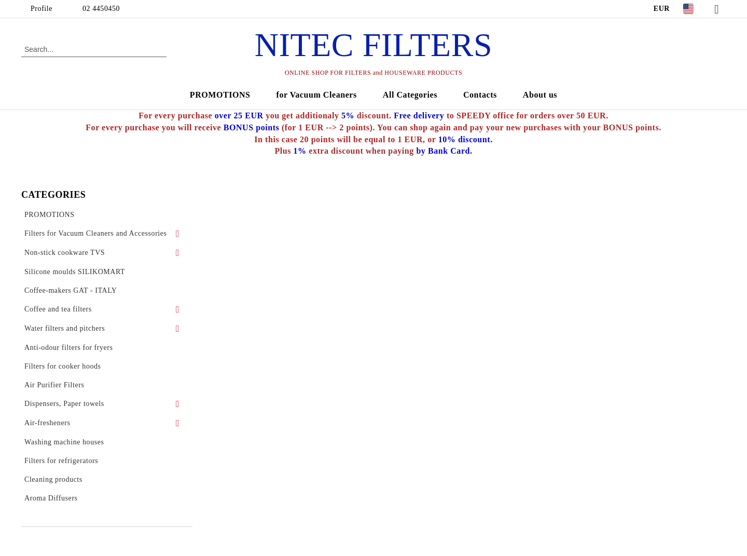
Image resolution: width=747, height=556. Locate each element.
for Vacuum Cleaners (316, 94)
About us (540, 94)
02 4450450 (101, 8)
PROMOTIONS (220, 94)
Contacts (480, 94)
